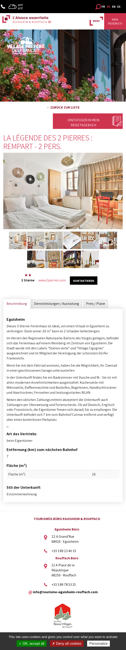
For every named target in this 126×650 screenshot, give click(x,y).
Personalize (98, 643)
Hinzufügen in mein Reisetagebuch (83, 122)
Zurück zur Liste (64, 107)
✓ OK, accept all (31, 643)
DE (108, 7)
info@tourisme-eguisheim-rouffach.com (65, 591)
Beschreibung (17, 303)
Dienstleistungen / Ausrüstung (56, 303)
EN (114, 7)
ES (119, 7)
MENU (96, 21)
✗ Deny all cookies (66, 643)
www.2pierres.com (52, 280)
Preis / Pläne (95, 303)
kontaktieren (83, 281)
